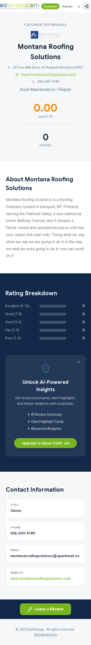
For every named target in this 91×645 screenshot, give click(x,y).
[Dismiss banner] (78, 362)
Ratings (67, 6)
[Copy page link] (86, 6)
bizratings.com (45, 634)
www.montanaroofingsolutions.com (45, 74)
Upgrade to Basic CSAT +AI (45, 443)
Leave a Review (45, 609)
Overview (50, 6)
